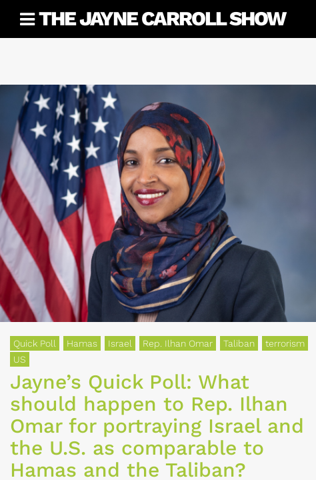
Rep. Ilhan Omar (178, 343)
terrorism (285, 343)
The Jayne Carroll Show (162, 18)
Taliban (239, 343)
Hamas (82, 343)
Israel (120, 343)
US (19, 359)
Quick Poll (34, 343)
